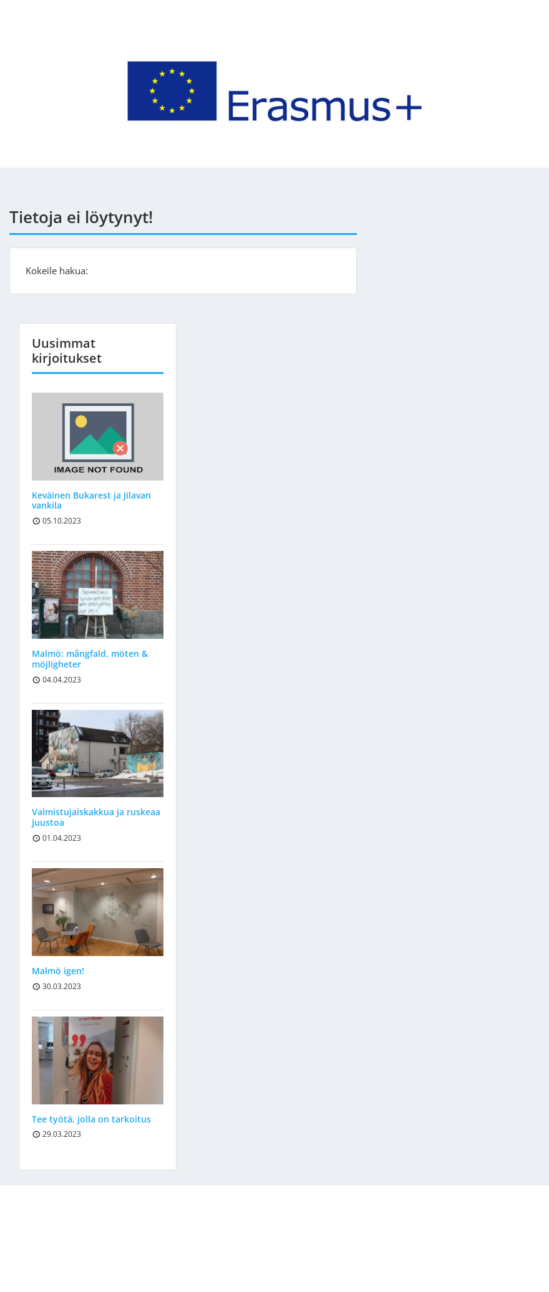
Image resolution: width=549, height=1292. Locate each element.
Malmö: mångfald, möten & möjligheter (90, 659)
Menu (22, 35)
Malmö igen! (58, 971)
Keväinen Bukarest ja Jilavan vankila (91, 500)
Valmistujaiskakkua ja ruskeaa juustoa (96, 817)
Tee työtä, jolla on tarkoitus (91, 1119)
